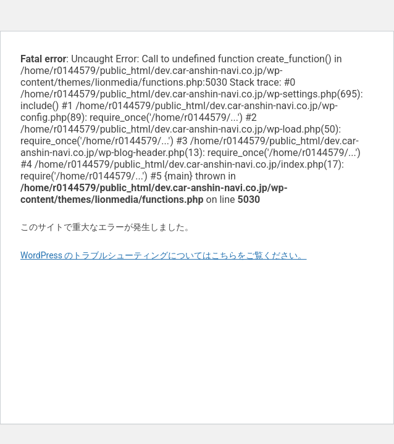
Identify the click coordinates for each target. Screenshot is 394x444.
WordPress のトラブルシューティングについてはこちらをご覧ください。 (163, 255)
